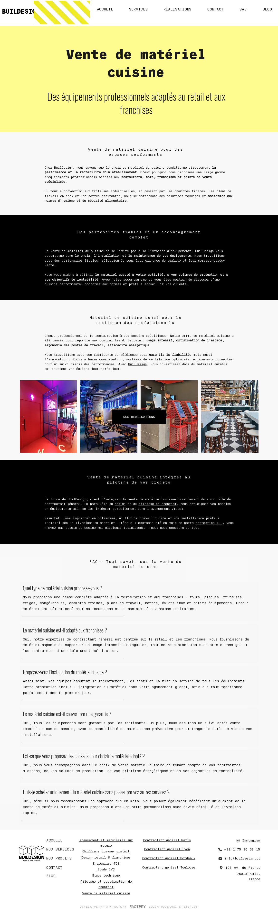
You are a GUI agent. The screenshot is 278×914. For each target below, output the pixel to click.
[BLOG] (58, 876)
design (120, 504)
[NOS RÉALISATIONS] (139, 417)
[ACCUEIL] (56, 840)
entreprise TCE (209, 523)
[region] (139, 416)
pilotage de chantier (158, 504)
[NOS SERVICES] (61, 849)
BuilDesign (137, 364)
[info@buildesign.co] (234, 858)
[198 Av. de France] (235, 868)
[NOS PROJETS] (62, 858)
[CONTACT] (58, 868)
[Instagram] (245, 840)
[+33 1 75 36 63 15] (236, 849)
